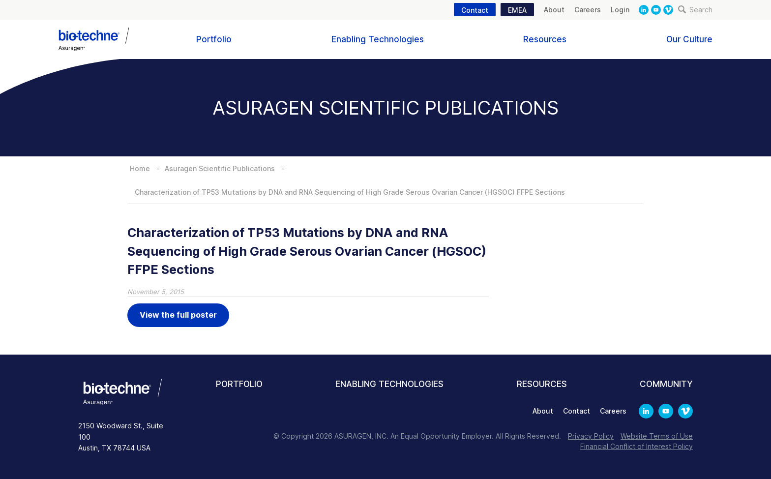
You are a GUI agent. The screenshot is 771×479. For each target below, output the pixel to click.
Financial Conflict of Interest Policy (636, 446)
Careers (587, 9)
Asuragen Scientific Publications (220, 168)
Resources (544, 39)
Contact (474, 10)
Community (666, 384)
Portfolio (214, 39)
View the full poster (178, 315)
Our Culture (689, 39)
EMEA (517, 10)
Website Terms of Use (657, 436)
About (554, 9)
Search (695, 9)
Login (620, 9)
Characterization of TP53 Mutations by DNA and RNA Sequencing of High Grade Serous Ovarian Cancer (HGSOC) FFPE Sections (350, 192)
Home (140, 168)
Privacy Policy (591, 436)
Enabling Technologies (377, 39)
